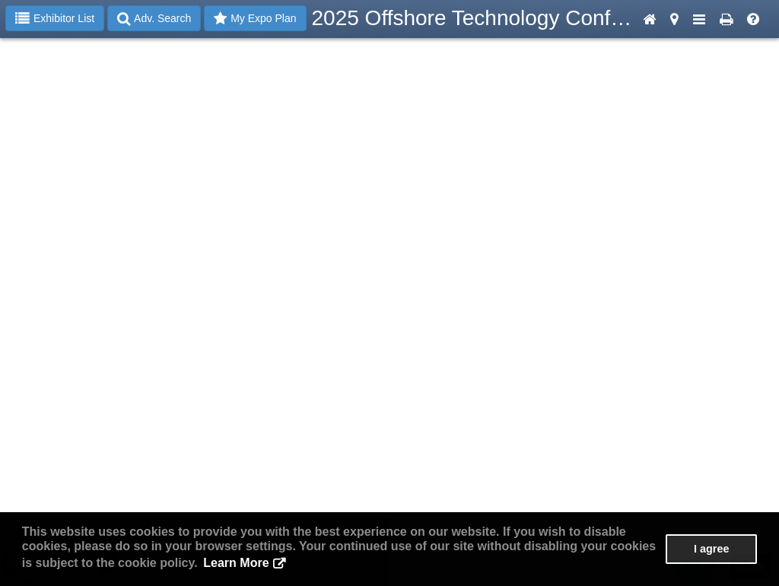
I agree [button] (711, 549)
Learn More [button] (236, 562)
